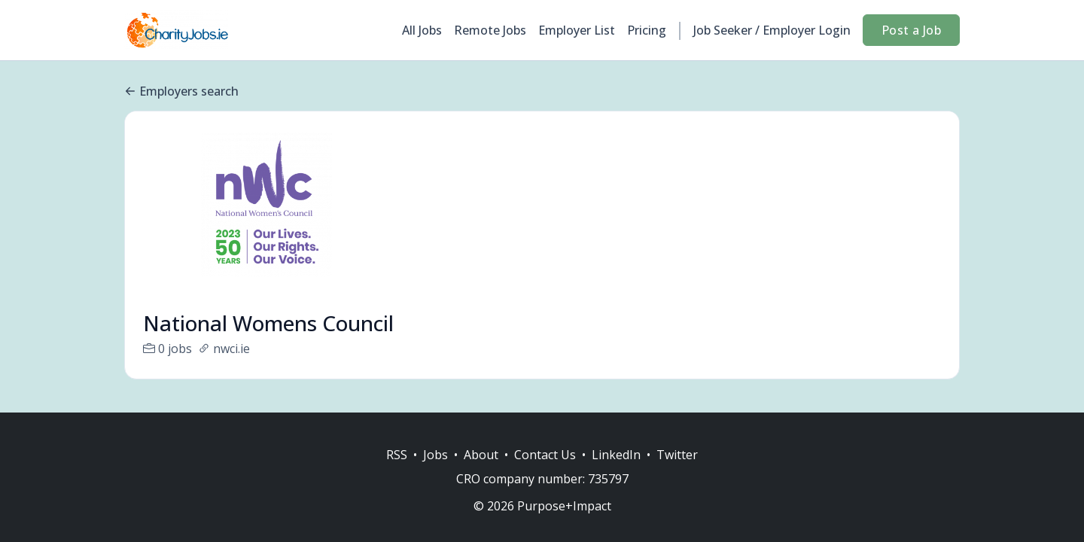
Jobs (435, 454)
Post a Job (911, 30)
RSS (396, 454)
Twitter (677, 454)
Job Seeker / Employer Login (772, 30)
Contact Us (545, 454)
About (481, 454)
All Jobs (422, 30)
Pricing (646, 30)
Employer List (576, 30)
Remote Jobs (490, 30)
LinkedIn (616, 454)
